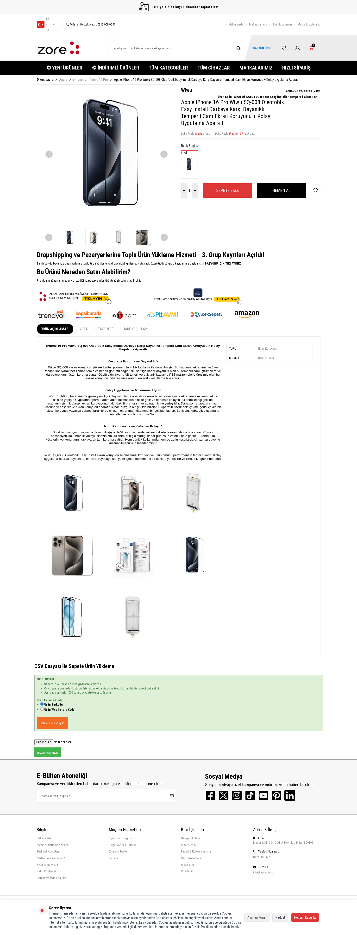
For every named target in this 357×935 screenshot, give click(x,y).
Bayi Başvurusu (282, 24)
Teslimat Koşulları (48, 851)
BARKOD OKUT (262, 48)
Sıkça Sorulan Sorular (122, 845)
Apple (63, 80)
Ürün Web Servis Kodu (59, 709)
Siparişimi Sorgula (120, 838)
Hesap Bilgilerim (191, 838)
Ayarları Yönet (256, 917)
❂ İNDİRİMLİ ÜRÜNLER (115, 68)
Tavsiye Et (106, 329)
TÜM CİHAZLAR (214, 68)
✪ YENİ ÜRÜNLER (64, 68)
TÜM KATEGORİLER (168, 68)
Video (84, 329)
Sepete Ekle (227, 190)
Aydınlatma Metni (47, 864)
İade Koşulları (136, 329)
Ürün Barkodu (53, 704)
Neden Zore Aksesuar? (51, 858)
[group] (106, 154)
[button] (49, 154)
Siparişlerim (188, 845)
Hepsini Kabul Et (305, 917)
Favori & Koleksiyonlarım (196, 851)
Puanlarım (187, 871)
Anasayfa (45, 80)
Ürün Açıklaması (55, 329)
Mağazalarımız (258, 24)
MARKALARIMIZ (256, 68)
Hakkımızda (236, 24)
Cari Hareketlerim (191, 858)
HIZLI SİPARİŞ (296, 68)
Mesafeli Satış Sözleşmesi (53, 845)
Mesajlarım (187, 864)
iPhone (78, 80)
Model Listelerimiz (309, 24)
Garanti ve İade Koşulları (52, 878)
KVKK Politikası (46, 871)
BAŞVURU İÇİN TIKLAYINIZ (222, 263)
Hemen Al (281, 190)
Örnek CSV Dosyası (52, 723)
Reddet (280, 917)
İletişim (113, 858)
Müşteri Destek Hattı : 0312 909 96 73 (89, 24)
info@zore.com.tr (264, 872)
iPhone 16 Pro (98, 80)
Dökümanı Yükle (48, 753)
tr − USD (46, 24)
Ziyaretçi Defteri (118, 851)
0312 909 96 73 (262, 857)
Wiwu (186, 90)
